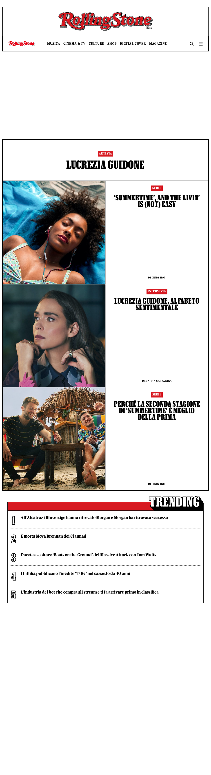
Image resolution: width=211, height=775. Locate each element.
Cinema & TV (74, 43)
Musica (53, 43)
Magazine (158, 43)
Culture (96, 43)
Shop (112, 43)
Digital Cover (133, 43)
